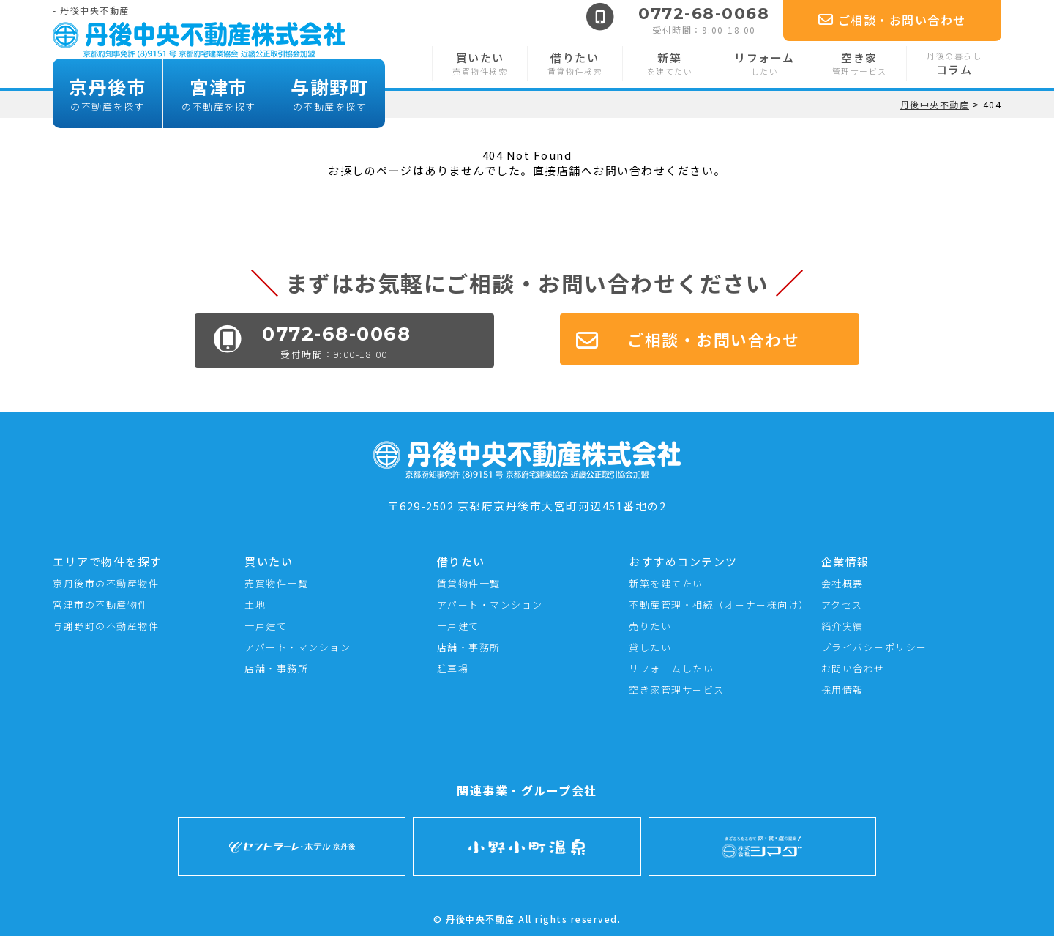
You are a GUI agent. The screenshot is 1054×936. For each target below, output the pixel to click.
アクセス (842, 605)
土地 (255, 605)
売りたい (650, 626)
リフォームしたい (671, 668)
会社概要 (842, 583)
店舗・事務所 (276, 668)
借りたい (575, 63)
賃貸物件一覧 (469, 583)
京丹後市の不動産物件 (106, 583)
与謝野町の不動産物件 (106, 626)
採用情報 (842, 690)
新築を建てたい (666, 583)
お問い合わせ (853, 668)
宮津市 (218, 93)
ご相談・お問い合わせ (892, 20)
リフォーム (764, 63)
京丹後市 (107, 93)
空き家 (860, 63)
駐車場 (453, 668)
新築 (670, 63)
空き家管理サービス (677, 690)
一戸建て (265, 626)
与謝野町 (329, 93)
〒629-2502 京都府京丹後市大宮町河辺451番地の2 (527, 498)
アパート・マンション (297, 647)
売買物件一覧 (276, 583)
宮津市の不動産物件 (101, 605)
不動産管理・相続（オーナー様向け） (719, 605)
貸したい (650, 647)
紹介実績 (842, 626)
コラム (954, 63)
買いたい (480, 63)
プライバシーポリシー (874, 647)
